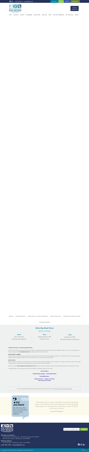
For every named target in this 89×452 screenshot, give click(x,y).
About (77, 14)
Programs (29, 14)
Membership (75, 1)
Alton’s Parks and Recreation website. (62, 388)
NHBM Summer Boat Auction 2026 (71, 316)
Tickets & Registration (74, 8)
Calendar (54, 1)
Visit (10, 14)
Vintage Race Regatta (44, 322)
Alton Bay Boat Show (20, 316)
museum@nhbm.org (28, 1)
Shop (61, 1)
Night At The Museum (55, 316)
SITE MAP (85, 450)
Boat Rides (37, 14)
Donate (67, 1)
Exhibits (16, 14)
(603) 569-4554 (6, 445)
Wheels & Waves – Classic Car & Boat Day (38, 316)
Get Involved (69, 14)
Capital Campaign (58, 14)
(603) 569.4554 (18, 1)
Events (22, 14)
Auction (44, 14)
